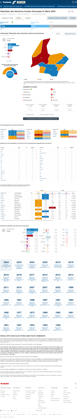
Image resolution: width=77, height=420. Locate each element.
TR (61, 2)
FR (66, 2)
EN (62, 2)
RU (68, 2)
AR (64, 2)
